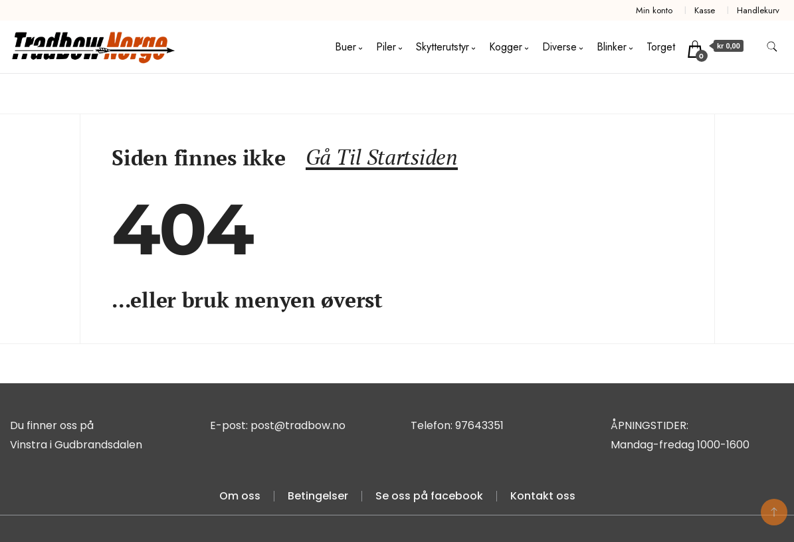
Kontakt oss (542, 495)
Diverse (559, 46)
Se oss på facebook (429, 495)
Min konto (654, 10)
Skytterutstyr (442, 46)
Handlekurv (758, 10)
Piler (386, 46)
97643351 (479, 425)
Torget (660, 46)
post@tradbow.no (298, 425)
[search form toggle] (772, 47)
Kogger (505, 46)
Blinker (612, 46)
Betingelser (318, 495)
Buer (345, 46)
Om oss (239, 495)
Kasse (704, 10)
